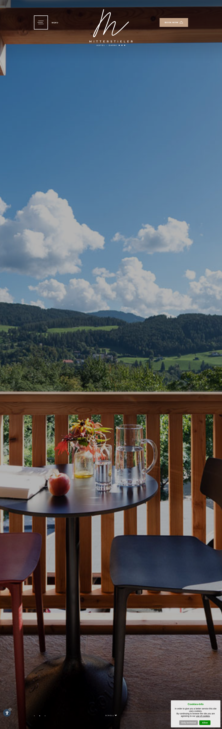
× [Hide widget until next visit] (10, 709)
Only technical (188, 722)
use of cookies (203, 716)
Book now (174, 22)
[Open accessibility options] (7, 713)
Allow (205, 722)
